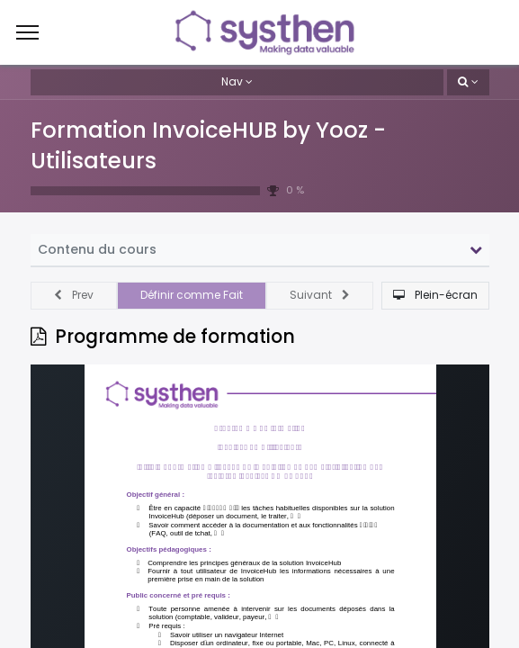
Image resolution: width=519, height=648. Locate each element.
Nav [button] (232, 81)
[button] (467, 82)
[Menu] (27, 32)
